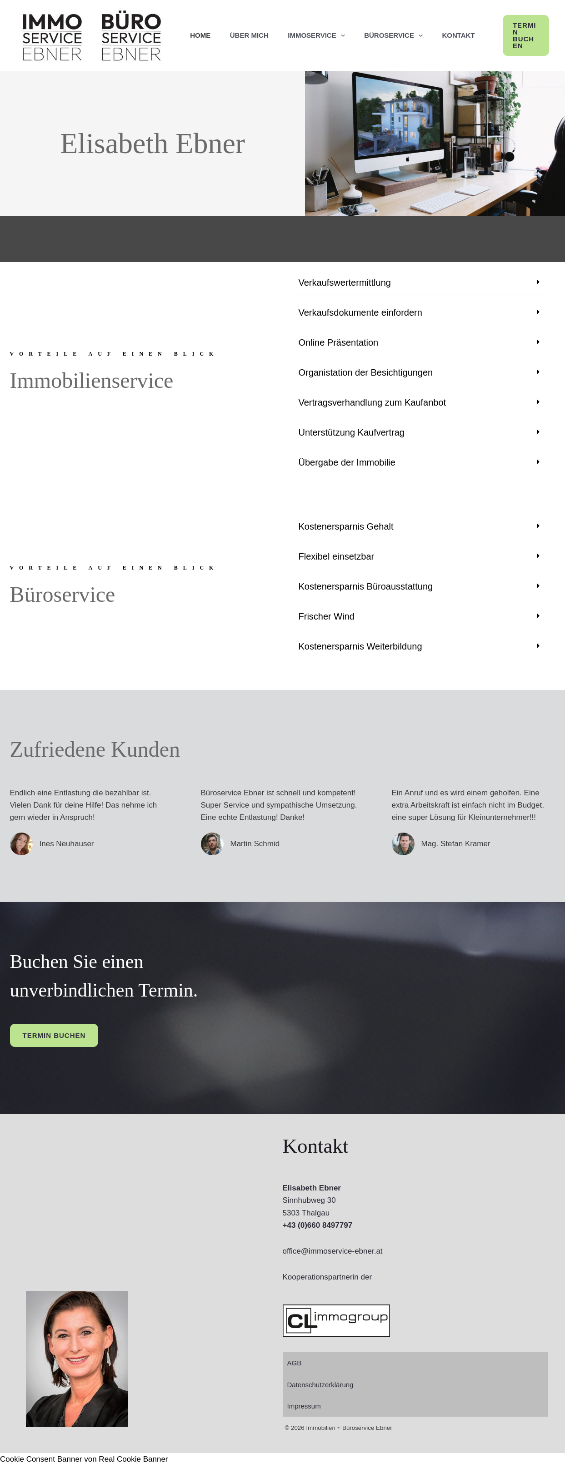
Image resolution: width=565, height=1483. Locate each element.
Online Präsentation (339, 360)
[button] (534, 44)
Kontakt (473, 44)
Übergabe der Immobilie (347, 480)
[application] (349, 44)
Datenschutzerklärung (320, 1402)
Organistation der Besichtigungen (366, 390)
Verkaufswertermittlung (345, 300)
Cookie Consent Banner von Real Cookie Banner (84, 1477)
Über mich (254, 44)
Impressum (304, 1424)
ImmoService (324, 44)
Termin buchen (54, 1053)
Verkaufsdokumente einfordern (360, 330)
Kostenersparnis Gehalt (346, 544)
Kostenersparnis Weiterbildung (360, 664)
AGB (294, 1380)
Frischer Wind (327, 634)
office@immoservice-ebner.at (333, 1269)
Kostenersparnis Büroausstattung (366, 604)
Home (202, 44)
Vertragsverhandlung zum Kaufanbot (372, 420)
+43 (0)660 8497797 (318, 1243)
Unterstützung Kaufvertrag (352, 450)
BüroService (405, 44)
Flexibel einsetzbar (337, 574)
